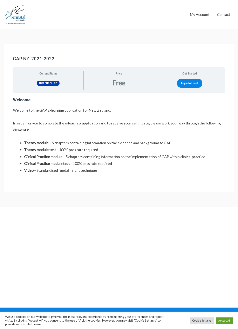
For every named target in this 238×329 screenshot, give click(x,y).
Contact (223, 14)
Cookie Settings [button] (201, 320)
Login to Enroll (189, 83)
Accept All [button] (224, 320)
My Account (200, 14)
